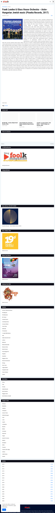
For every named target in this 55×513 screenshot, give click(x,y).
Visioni (3, 374)
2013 (27, 471)
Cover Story (4, 326)
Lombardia (4, 424)
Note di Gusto (5, 349)
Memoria (4, 342)
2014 (27, 473)
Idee (3, 335)
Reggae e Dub (5, 358)
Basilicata (4, 406)
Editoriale (4, 328)
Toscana (4, 447)
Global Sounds (5, 389)
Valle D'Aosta (4, 454)
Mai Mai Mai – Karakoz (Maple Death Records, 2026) (10, 123)
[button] (1, 2)
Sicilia (3, 444)
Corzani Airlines (5, 324)
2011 (27, 466)
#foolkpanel (4, 312)
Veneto (3, 456)
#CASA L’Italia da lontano (7, 310)
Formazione (4, 330)
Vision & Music (5, 372)
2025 (27, 498)
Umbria (3, 451)
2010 (27, 464)
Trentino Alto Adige (6, 449)
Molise (3, 428)
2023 (27, 494)
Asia (3, 384)
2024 (27, 496)
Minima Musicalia (5, 344)
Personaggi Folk (5, 351)
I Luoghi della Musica (6, 333)
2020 (27, 487)
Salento (3, 440)
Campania (4, 410)
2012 (27, 469)
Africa (3, 382)
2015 (27, 475)
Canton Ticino (5, 412)
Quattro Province (5, 438)
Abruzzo (4, 403)
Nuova (3, 143)
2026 (27, 501)
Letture (3, 340)
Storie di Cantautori (6, 360)
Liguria (3, 422)
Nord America (5, 391)
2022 (27, 491)
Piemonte (4, 433)
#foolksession (5, 314)
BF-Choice (4, 317)
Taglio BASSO (5, 367)
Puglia (3, 435)
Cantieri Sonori (5, 319)
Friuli (3, 417)
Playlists (4, 353)
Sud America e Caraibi (6, 395)
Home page (4, 6)
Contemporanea (5, 321)
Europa (9, 6)
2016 (27, 478)
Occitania (4, 431)
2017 (27, 480)
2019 (27, 485)
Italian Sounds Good (6, 337)
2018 (27, 482)
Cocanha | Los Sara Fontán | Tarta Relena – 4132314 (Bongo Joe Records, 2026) (44, 124)
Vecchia (51, 143)
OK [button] (4, 509)
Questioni (4, 356)
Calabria (4, 408)
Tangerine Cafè (5, 369)
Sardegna (4, 442)
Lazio (3, 419)
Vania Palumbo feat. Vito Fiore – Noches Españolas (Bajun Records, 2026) (26, 124)
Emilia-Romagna (5, 415)
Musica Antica (5, 346)
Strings (3, 363)
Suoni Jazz (4, 365)
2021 (27, 489)
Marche (3, 426)
